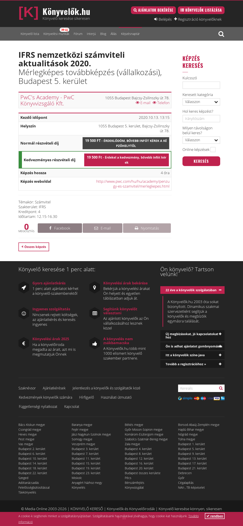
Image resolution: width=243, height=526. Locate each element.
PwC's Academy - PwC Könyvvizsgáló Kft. (47, 100)
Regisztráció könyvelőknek (200, 19)
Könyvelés (78, 487)
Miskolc (77, 478)
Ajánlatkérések (54, 388)
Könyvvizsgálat (134, 487)
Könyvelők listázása (203, 10)
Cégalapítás (186, 483)
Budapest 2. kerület (31, 449)
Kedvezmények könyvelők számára (45, 397)
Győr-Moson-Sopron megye (144, 429)
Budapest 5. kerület (191, 449)
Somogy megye (82, 439)
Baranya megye (82, 425)
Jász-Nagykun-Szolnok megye (91, 434)
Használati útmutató (116, 397)
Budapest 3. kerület (85, 449)
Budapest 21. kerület (192, 468)
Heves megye (27, 434)
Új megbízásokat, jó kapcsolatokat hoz (192, 335)
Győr (181, 478)
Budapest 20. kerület (139, 468)
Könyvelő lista (30, 34)
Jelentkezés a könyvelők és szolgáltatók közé (106, 388)
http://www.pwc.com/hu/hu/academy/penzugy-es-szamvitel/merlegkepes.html (133, 184)
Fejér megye (80, 429)
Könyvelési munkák (56, 32)
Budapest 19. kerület (86, 468)
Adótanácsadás (28, 483)
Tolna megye (186, 439)
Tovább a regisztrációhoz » (186, 364)
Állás (114, 34)
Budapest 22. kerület (32, 473)
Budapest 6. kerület (31, 454)
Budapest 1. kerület (191, 444)
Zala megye (132, 444)
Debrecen (185, 473)
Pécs (128, 478)
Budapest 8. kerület (138, 454)
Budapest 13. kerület (192, 458)
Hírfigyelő (86, 397)
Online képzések (195, 149)
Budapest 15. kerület (86, 463)
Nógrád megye (188, 434)
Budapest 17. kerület (192, 463)
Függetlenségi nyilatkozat (38, 406)
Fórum (78, 34)
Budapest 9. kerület (191, 454)
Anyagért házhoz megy (87, 483)
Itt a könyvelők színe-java (185, 355)
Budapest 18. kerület (32, 468)
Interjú (91, 34)
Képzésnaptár (130, 34)
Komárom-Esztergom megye (144, 434)
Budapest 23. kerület (86, 473)
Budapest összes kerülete (143, 473)
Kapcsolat (71, 406)
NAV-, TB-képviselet (191, 487)
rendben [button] (214, 516)
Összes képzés (35, 247)
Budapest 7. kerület (85, 454)
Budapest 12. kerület (139, 458)
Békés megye (134, 425)
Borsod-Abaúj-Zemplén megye (199, 425)
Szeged (23, 478)
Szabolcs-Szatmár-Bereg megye (146, 439)
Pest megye (26, 439)
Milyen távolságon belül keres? (197, 130)
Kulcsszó (189, 78)
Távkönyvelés (27, 492)
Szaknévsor (27, 388)
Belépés (165, 19)
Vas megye (25, 444)
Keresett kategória (197, 94)
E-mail (143, 102)
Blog (103, 34)
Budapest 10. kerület (32, 458)
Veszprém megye (83, 444)
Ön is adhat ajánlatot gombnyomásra (194, 346)
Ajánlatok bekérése (155, 10)
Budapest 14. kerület (32, 463)
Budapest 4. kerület (138, 449)
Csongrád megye (29, 429)
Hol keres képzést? (197, 111)
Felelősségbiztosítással (34, 487)
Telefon (161, 102)
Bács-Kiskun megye (31, 425)
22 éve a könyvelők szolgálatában (191, 290)
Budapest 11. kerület (86, 458)
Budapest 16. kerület (139, 463)
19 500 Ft (126, 143)
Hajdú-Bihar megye (191, 429)
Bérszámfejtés (134, 483)
